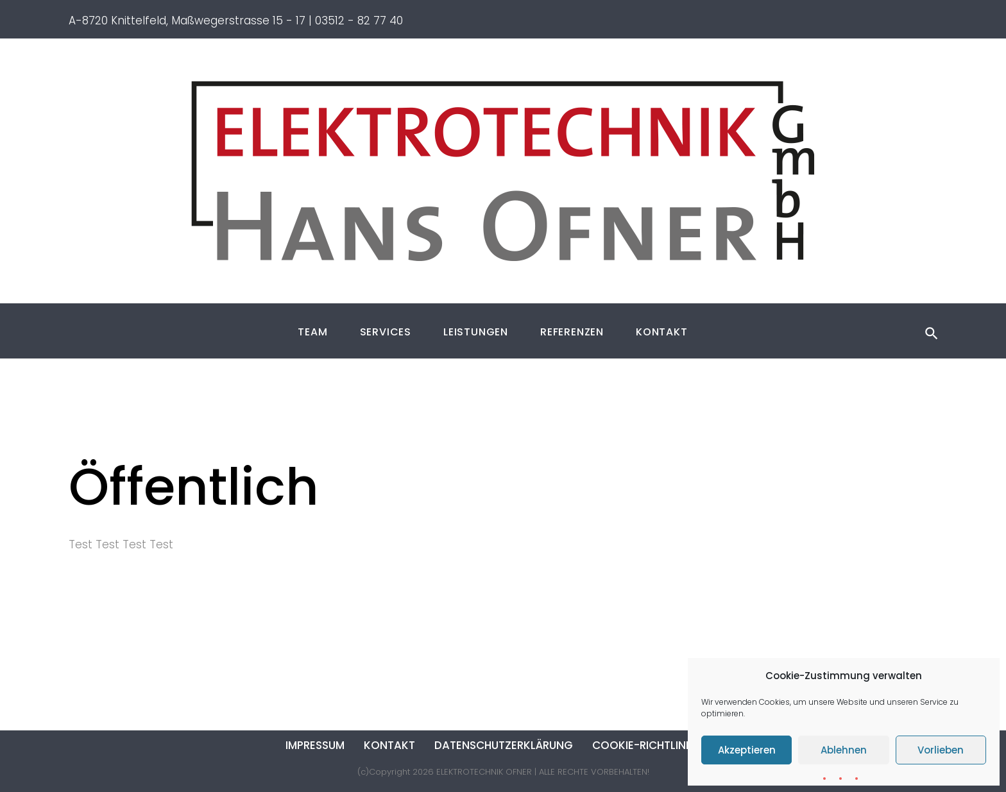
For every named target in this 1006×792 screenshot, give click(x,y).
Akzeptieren (747, 750)
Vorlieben (940, 750)
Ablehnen (844, 750)
